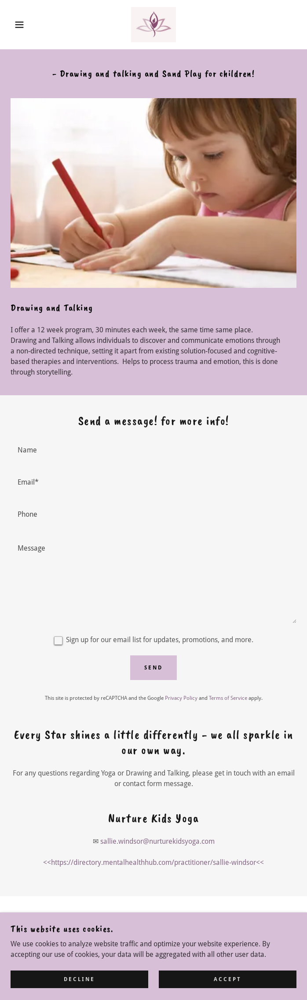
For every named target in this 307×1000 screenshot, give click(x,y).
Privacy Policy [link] (181, 698)
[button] (20, 24)
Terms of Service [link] (228, 698)
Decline (79, 985)
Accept (227, 985)
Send (153, 668)
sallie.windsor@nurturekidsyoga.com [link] (157, 841)
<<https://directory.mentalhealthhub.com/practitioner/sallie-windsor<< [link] (153, 862)
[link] (153, 24)
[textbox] (153, 449)
